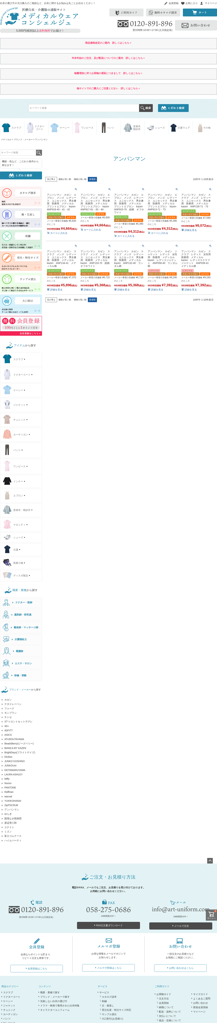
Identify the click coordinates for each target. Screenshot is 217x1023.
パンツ (6, 1018)
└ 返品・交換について (168, 1020)
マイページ (211, 3)
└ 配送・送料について (168, 1011)
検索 (146, 108)
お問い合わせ (200, 1003)
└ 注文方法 (162, 998)
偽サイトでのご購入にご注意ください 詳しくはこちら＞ (108, 88)
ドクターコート (11, 996)
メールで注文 (181, 925)
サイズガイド (200, 994)
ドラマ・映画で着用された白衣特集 (59, 1005)
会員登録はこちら (37, 968)
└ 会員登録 (162, 1003)
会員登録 (173, 3)
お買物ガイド (163, 994)
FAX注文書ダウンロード (109, 925)
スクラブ (8, 992)
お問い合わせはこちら (181, 968)
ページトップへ (210, 861)
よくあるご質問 (201, 998)
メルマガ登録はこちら (109, 967)
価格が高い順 (80, 179)
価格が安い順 (64, 179)
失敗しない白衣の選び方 (53, 1001)
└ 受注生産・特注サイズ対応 (115, 1010)
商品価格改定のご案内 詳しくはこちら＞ (108, 42)
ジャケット (9, 1005)
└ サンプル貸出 (108, 1014)
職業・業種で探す (50, 992)
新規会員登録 (200, 1007)
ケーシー (8, 1001)
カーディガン (10, 1014)
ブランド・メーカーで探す (55, 996)
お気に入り (192, 3)
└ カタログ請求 (108, 996)
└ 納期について (165, 1007)
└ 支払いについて (166, 1016)
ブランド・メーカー (23, 139)
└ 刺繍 (103, 1001)
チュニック (9, 1010)
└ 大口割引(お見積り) (111, 1018)
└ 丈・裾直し (106, 1005)
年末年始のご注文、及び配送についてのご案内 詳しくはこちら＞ (108, 58)
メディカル (6, 139)
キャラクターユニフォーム (55, 1010)
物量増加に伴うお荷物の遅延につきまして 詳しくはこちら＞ (108, 73)
